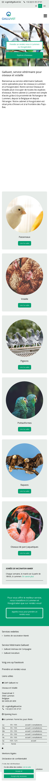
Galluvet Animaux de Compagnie (17, 649)
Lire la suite (24, 243)
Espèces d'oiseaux (24, 55)
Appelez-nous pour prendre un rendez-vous (24, 613)
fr (40, 6)
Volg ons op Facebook (13, 662)
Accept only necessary (19, 776)
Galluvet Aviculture (11, 653)
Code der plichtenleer (11, 764)
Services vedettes (10, 631)
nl (36, 6)
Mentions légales (9, 753)
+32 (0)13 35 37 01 (33, 2)
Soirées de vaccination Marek (16, 635)
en (45, 6)
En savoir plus (28, 576)
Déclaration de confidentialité (14, 758)
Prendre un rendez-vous (14, 669)
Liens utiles (7, 676)
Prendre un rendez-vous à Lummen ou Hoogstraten (24, 45)
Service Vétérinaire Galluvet (15, 645)
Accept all (18, 771)
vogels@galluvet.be (11, 2)
